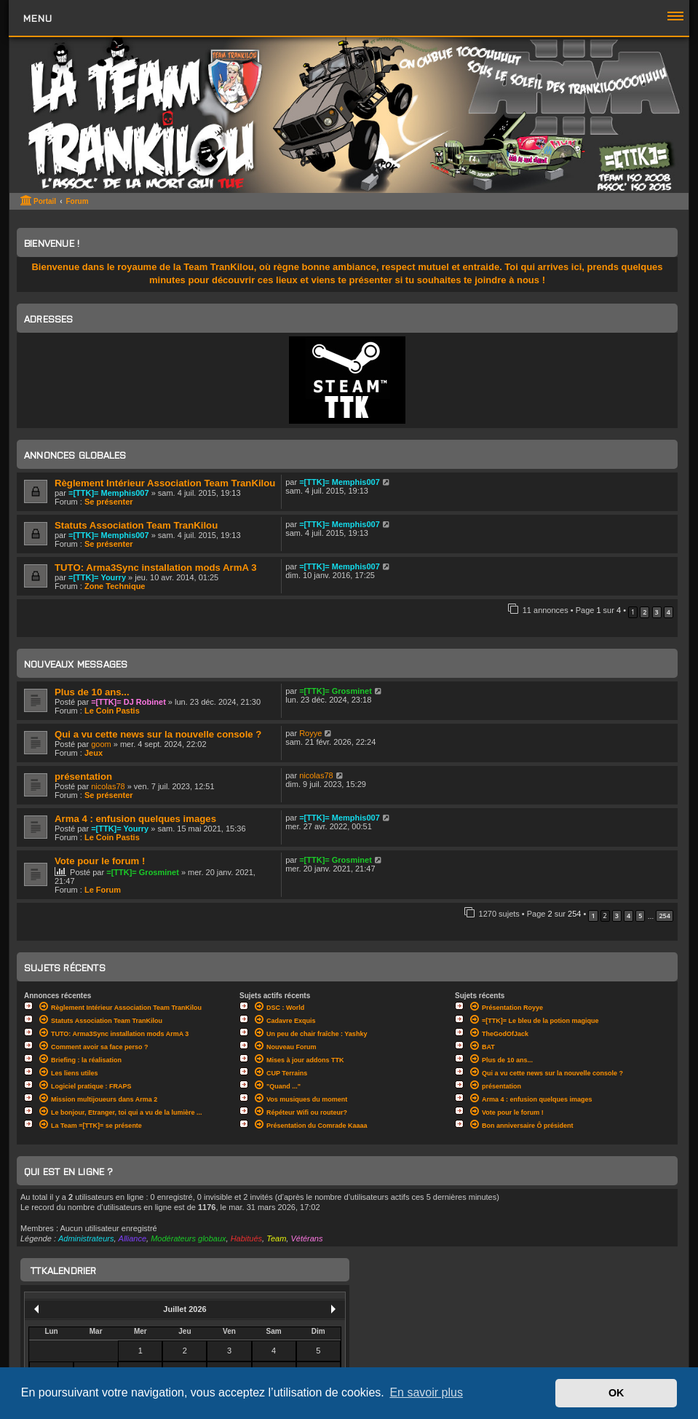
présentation (83, 776)
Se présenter (108, 501)
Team (276, 1238)
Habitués (246, 1238)
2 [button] (644, 612)
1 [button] (593, 915)
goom (101, 744)
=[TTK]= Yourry (97, 577)
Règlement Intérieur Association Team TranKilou (165, 483)
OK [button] (616, 1393)
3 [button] (657, 612)
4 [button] (668, 612)
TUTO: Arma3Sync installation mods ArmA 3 (155, 567)
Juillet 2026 (184, 1309)
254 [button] (664, 915)
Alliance (133, 1238)
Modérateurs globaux (188, 1238)
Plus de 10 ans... (92, 692)
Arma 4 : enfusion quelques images (135, 818)
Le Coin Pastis (112, 710)
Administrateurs (86, 1238)
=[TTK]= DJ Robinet (128, 701)
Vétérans (306, 1238)
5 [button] (640, 915)
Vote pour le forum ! (100, 860)
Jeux (93, 752)
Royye (310, 733)
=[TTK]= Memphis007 (108, 493)
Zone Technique (115, 586)
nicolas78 (107, 786)
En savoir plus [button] (426, 1392)
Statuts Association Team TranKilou (136, 525)
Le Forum (102, 889)
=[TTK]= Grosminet (335, 691)
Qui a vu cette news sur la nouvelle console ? (158, 734)
